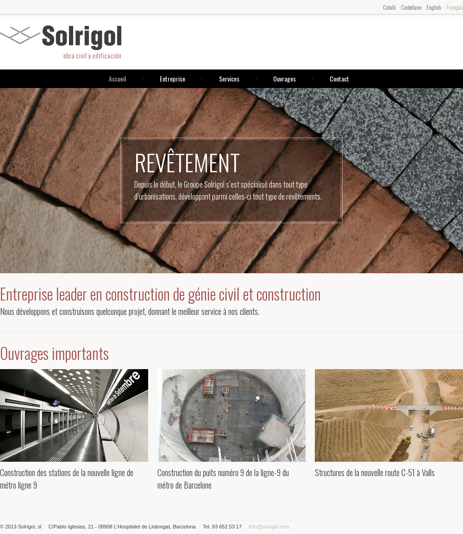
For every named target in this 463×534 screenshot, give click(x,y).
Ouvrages (284, 78)
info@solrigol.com (269, 526)
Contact (339, 78)
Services (229, 78)
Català (389, 7)
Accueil (117, 78)
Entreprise (172, 78)
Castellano (411, 7)
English (433, 7)
